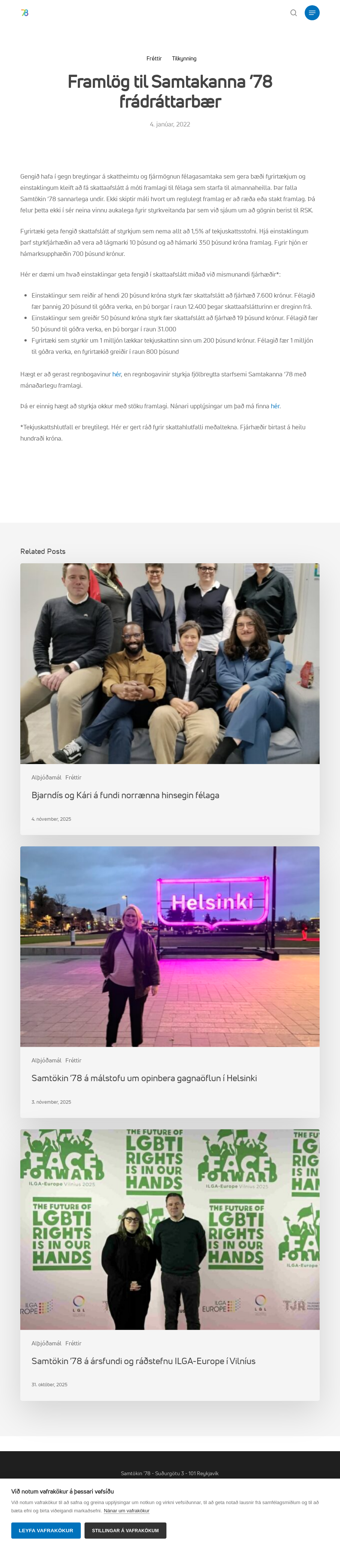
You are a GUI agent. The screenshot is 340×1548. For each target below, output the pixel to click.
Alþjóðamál (47, 777)
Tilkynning (184, 58)
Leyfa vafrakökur (46, 1530)
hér (116, 374)
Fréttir (154, 58)
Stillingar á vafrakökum (125, 1530)
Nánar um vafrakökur (126, 1510)
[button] (312, 13)
